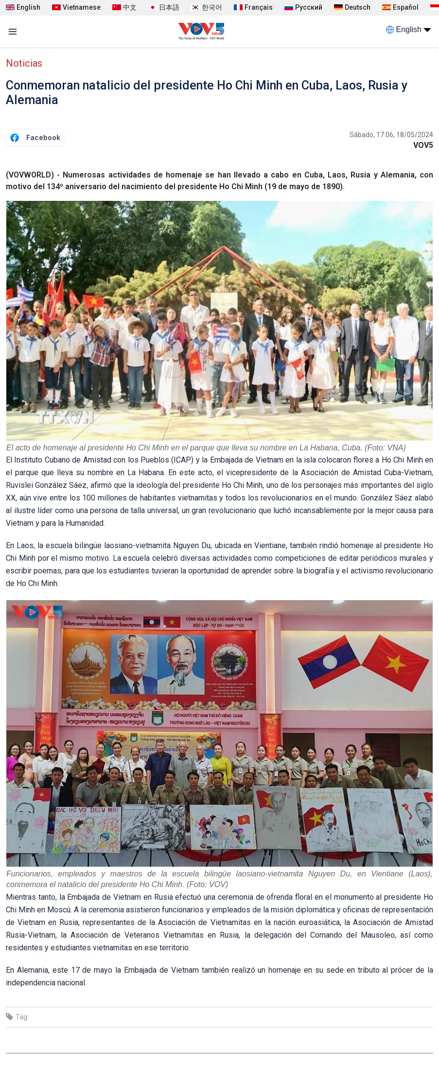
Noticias (24, 63)
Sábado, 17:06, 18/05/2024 (391, 135)
